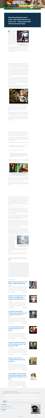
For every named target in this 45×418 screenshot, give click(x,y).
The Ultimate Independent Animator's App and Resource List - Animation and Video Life (17, 313)
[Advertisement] (18, 11)
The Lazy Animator (3, 7)
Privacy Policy (3, 407)
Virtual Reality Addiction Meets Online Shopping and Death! (18, 109)
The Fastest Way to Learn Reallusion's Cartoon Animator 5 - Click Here (22, 8)
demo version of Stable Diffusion (22, 200)
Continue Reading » (24, 307)
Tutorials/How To (25, 7)
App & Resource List (19, 7)
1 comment (11, 307)
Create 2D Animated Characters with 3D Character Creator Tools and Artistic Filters (17, 344)
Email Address (4, 394)
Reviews (30, 7)
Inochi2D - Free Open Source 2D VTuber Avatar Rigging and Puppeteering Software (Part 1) (17, 297)
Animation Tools (9, 7)
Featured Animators (35, 7)
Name (3, 397)
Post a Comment (12, 338)
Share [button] (9, 307)
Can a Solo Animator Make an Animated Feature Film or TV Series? (16, 328)
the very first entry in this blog (22, 72)
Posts (3, 410)
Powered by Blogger (21, 416)
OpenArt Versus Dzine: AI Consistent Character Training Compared (16, 359)
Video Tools (14, 7)
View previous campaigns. (5, 400)
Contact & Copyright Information (6, 406)
